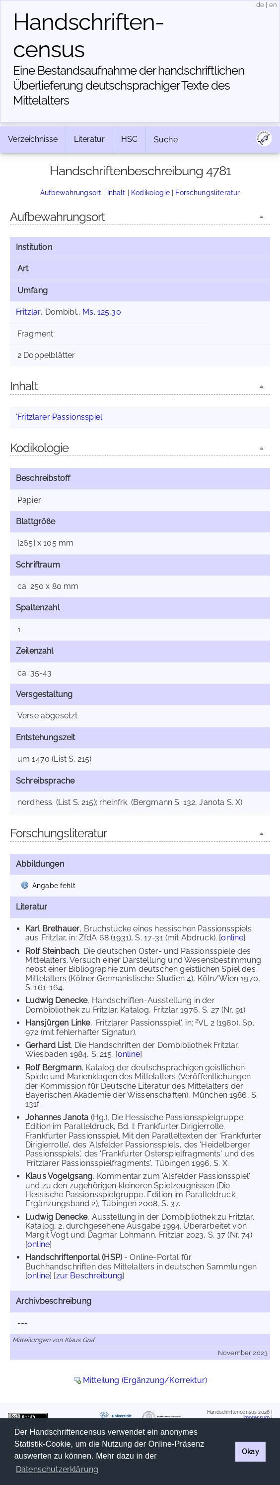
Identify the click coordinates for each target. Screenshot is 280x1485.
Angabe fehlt (53, 885)
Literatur (89, 139)
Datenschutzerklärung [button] (57, 1469)
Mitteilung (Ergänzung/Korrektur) (145, 1380)
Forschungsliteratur (207, 192)
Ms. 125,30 (101, 312)
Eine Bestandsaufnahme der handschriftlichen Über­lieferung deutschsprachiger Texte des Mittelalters (128, 85)
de (260, 4)
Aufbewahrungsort (71, 192)
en (273, 4)
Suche (166, 139)
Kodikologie (150, 192)
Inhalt (116, 192)
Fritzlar (28, 312)
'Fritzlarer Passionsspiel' (60, 417)
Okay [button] (250, 1451)
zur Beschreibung (89, 1275)
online (232, 937)
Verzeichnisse (33, 139)
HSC (129, 139)
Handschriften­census (88, 35)
